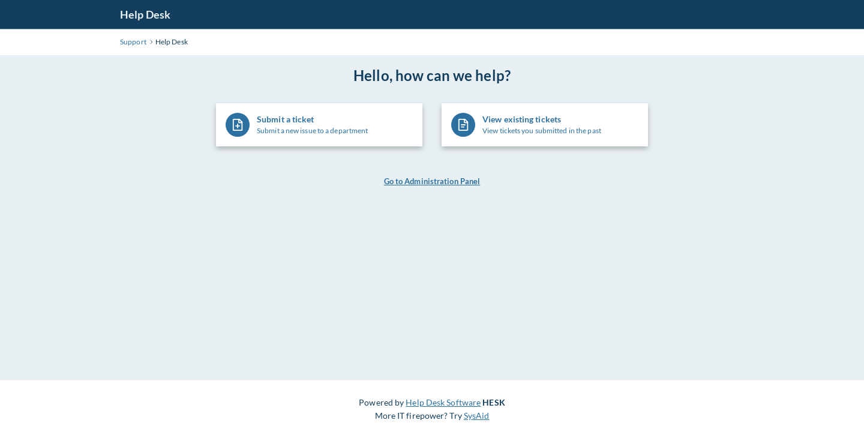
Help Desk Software (443, 402)
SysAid (477, 415)
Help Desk (145, 14)
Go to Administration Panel (432, 181)
